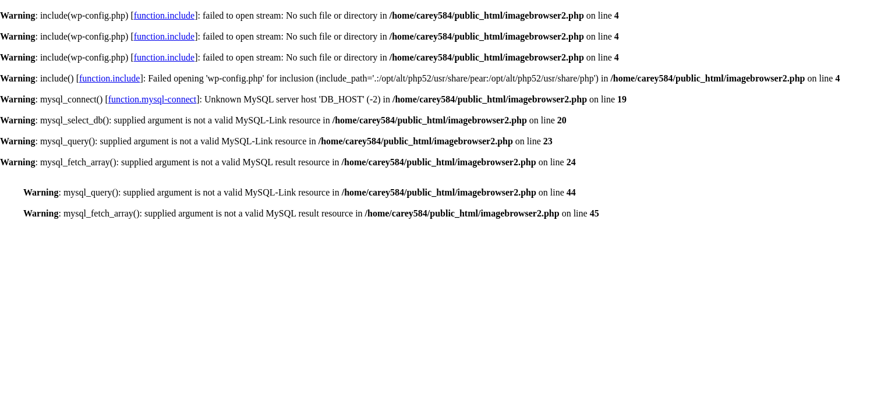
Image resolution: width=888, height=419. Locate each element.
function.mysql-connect (152, 99)
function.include (164, 15)
